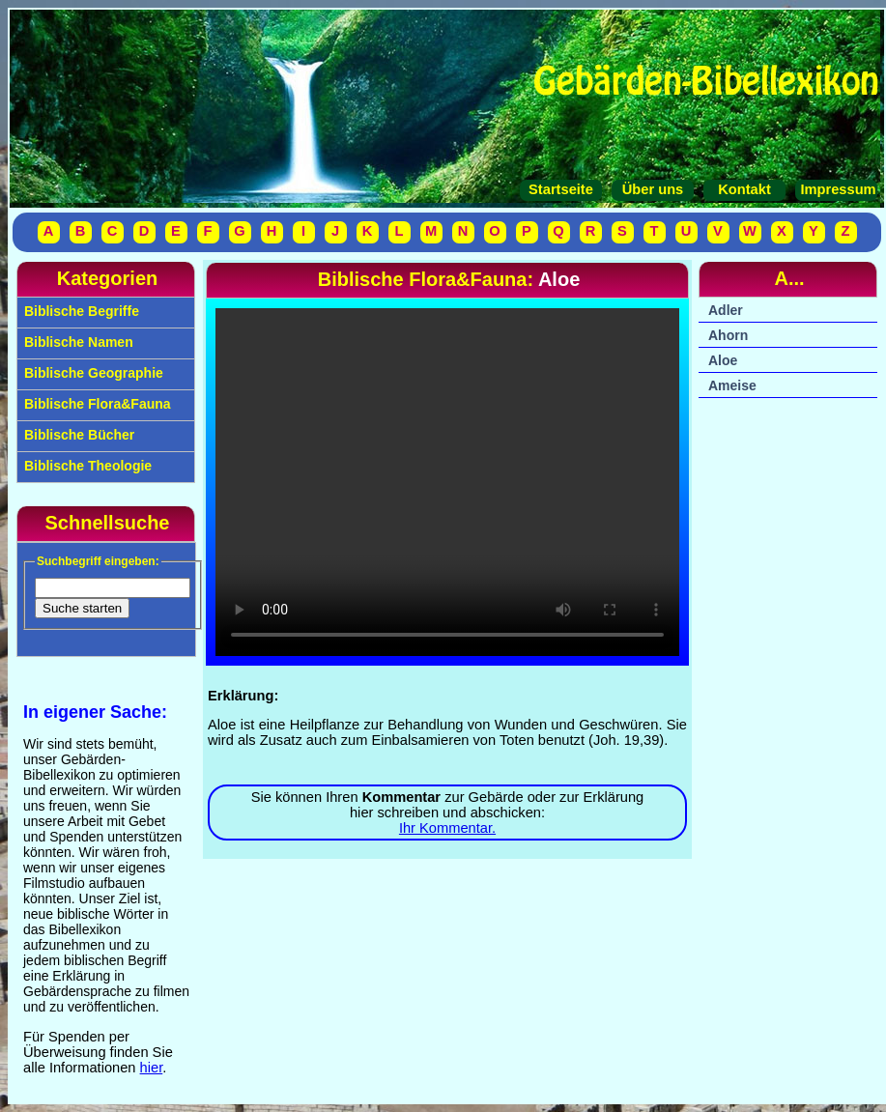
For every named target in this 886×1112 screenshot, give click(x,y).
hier (151, 1067)
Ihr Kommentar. (447, 828)
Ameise (732, 385)
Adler (725, 310)
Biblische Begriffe (79, 311)
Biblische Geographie (91, 373)
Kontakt (744, 189)
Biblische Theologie (86, 465)
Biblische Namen (76, 342)
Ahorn (728, 335)
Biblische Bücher (77, 434)
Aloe (722, 360)
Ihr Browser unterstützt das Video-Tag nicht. (447, 482)
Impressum (835, 189)
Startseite (561, 189)
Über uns (653, 189)
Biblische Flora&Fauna (95, 404)
